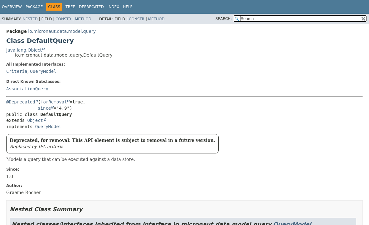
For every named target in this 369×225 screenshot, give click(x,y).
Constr (63, 19)
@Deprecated (20, 101)
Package (34, 7)
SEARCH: (224, 19)
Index (113, 7)
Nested (29, 19)
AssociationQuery (27, 88)
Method (83, 19)
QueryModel (43, 71)
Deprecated (91, 7)
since (44, 108)
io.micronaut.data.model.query (62, 31)
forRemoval (54, 101)
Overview (12, 7)
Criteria (16, 71)
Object (35, 120)
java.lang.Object (24, 50)
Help (128, 7)
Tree (70, 7)
